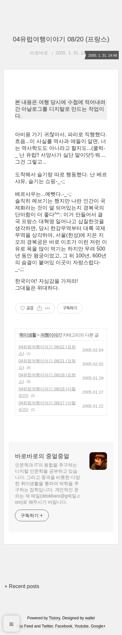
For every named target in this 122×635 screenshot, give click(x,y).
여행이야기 (50, 335)
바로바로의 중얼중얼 (42, 456)
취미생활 (27, 335)
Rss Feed (24, 626)
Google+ (98, 626)
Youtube (82, 626)
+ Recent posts (22, 586)
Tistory (54, 618)
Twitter (47, 626)
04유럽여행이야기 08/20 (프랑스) (61, 39)
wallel (90, 618)
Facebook (64, 626)
